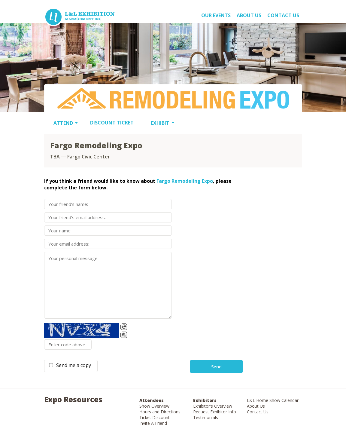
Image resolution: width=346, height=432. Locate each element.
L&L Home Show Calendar (273, 400)
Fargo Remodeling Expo (184, 181)
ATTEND (63, 123)
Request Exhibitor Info (214, 412)
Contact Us (283, 15)
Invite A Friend (153, 423)
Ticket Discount (154, 417)
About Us (256, 406)
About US (249, 15)
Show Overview (154, 406)
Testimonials (205, 417)
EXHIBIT (160, 123)
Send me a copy (72, 365)
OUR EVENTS (216, 15)
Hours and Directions (160, 412)
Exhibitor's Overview (212, 406)
